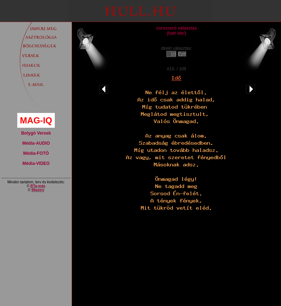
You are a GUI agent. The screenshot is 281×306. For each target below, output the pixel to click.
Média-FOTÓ (36, 153)
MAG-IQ (36, 120)
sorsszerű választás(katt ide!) (176, 31)
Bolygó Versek (36, 133)
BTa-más (37, 186)
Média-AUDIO (36, 143)
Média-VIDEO (35, 163)
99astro (37, 190)
